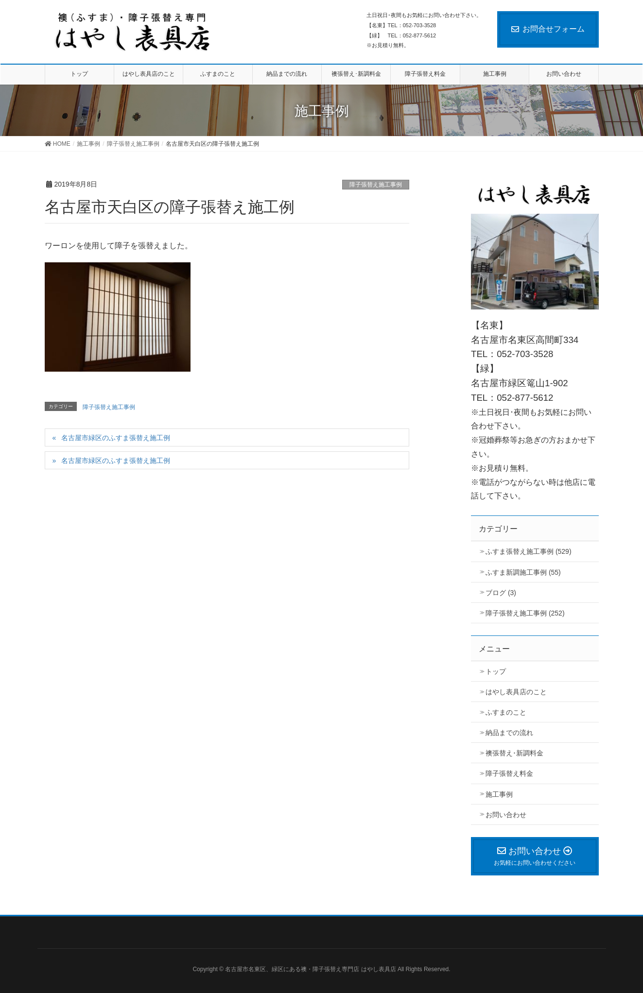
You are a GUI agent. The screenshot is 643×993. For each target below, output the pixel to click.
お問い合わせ (506, 815)
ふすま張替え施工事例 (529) (529, 551)
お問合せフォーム (548, 29)
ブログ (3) (501, 593)
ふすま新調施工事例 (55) (523, 572)
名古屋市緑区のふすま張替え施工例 (115, 438)
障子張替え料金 (509, 773)
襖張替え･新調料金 (514, 753)
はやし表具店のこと (516, 692)
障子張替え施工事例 (375, 184)
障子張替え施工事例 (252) (525, 613)
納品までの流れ (509, 732)
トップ (496, 671)
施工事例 (499, 794)
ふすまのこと (506, 712)
